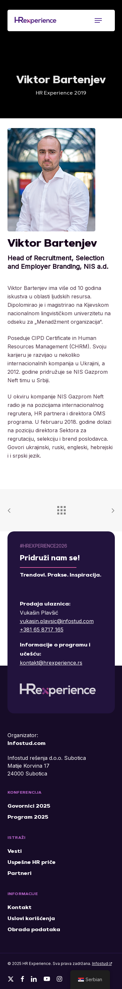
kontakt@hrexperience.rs (51, 662)
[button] (98, 20)
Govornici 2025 (28, 806)
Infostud (102, 963)
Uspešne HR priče (31, 862)
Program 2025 (27, 817)
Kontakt (19, 907)
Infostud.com (26, 743)
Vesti (14, 851)
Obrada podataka (33, 929)
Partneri (19, 873)
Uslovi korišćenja (31, 918)
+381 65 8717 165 (41, 629)
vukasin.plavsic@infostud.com (57, 621)
